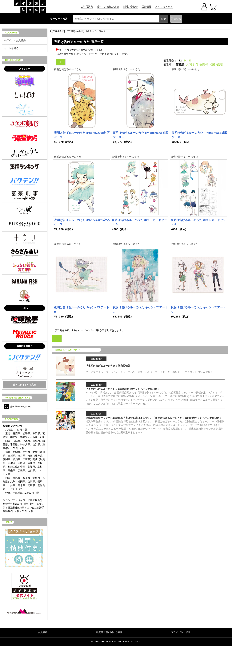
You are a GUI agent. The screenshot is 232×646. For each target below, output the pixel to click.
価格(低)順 (216, 64)
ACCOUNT (11, 32)
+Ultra (24, 308)
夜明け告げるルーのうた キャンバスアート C (140, 309)
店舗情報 (146, 6)
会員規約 (42, 632)
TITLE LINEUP (13, 60)
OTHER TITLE (24, 346)
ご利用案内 (87, 6)
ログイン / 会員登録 (15, 40)
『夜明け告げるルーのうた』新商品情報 (108, 365)
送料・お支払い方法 (108, 6)
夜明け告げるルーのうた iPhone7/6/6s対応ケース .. (82, 135)
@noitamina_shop (17, 406)
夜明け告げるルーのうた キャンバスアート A (198, 309)
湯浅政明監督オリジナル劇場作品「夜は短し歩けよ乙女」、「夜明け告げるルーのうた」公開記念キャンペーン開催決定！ (154, 417)
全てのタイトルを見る (24, 384)
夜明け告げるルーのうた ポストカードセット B (139, 222)
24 (185, 60)
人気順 (190, 64)
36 (190, 60)
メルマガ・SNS (164, 6)
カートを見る (11, 48)
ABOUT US (11, 419)
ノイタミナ (24, 69)
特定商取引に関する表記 (109, 632)
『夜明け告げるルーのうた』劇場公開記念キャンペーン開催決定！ (123, 388)
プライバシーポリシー (183, 632)
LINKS (8, 522)
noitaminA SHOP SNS (17, 397)
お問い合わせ (130, 6)
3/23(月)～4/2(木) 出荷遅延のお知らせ (86, 31)
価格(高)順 (202, 64)
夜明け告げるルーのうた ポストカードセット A (198, 222)
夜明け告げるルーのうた (67, 69)
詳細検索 (176, 18)
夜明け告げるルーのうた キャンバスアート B (81, 309)
